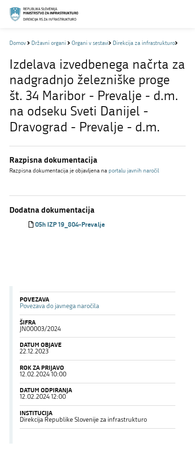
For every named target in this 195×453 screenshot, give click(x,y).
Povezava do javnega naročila (59, 306)
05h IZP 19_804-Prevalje (70, 225)
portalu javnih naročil (133, 171)
